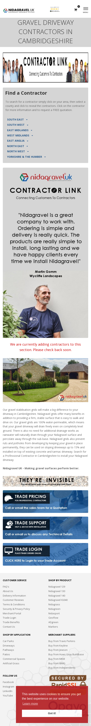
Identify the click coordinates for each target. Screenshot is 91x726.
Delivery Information (14, 595)
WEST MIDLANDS (20, 135)
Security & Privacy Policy (16, 609)
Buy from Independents (61, 667)
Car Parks (8, 641)
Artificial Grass (11, 663)
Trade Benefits (11, 622)
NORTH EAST (17, 146)
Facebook (8, 682)
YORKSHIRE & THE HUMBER (26, 156)
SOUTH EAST (17, 119)
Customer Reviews (13, 600)
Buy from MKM (56, 659)
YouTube (8, 695)
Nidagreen (54, 609)
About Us (8, 591)
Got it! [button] (52, 713)
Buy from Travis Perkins (61, 641)
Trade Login (9, 617)
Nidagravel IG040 (58, 600)
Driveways (9, 645)
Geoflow (53, 617)
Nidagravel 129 (56, 586)
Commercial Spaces (14, 659)
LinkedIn (7, 691)
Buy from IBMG (56, 663)
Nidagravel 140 (56, 595)
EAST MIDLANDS (19, 130)
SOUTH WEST (17, 124)
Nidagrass (54, 604)
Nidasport (54, 613)
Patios (6, 654)
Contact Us (9, 626)
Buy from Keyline (58, 645)
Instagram (8, 686)
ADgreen (53, 622)
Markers (53, 626)
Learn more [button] (30, 703)
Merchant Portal (12, 613)
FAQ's (6, 586)
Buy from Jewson (58, 650)
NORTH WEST (18, 151)
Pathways (8, 650)
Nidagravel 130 (56, 591)
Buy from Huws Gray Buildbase (66, 654)
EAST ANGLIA (17, 140)
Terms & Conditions (14, 604)
